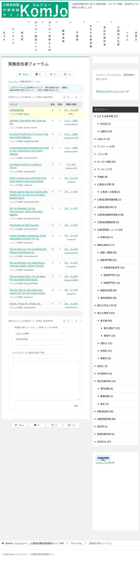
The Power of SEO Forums (24, 225)
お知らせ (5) (103, 139)
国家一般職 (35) (108, 252)
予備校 (77, 36)
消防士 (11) (106, 343)
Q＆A (4, 36)
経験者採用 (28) (105, 411)
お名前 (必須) (22, 339)
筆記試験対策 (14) (106, 381)
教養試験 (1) (106, 396)
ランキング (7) (104, 169)
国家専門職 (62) (108, 260)
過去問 (22, 36)
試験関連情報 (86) (106, 419)
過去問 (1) (102, 426)
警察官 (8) (105, 358)
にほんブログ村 (105, 462)
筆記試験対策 (104, 36)
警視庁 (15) (109, 335)
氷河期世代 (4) (104, 373)
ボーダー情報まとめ (49, 36)
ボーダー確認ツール (36, 36)
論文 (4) (104, 404)
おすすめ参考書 (91, 36)
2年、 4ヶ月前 (71, 225)
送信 (76, 406)
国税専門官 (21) (112, 275)
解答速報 (63, 35)
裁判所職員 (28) (108, 298)
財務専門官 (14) (112, 282)
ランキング (13, 36)
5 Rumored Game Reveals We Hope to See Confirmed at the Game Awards (29, 150)
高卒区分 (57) (104, 441)
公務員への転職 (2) (110, 192)
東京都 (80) (106, 320)
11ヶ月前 (71, 164)
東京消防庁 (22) (112, 328)
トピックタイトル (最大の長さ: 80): (28, 352)
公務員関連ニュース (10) (109, 229)
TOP (34, 543)
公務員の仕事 (118, 36)
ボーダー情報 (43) (106, 161)
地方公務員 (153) (106, 313)
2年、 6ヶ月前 (71, 235)
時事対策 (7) (106, 237)
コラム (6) (102, 154)
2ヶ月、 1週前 (35, 90)
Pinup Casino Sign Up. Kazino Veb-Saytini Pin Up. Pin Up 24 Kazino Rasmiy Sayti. (29, 194)
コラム (127, 36)
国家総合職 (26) (108, 290)
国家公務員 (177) (106, 245)
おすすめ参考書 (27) (107, 116)
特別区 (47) (106, 350)
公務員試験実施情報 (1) (109, 199)
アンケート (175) (106, 146)
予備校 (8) (102, 176)
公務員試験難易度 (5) (108, 222)
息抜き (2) (102, 366)
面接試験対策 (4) (105, 434)
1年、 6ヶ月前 (71, 178)
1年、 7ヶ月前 (71, 192)
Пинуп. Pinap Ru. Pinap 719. (25, 303)
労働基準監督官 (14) (114, 267)
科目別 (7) (105, 124)
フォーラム (13, 81)
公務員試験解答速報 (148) (110, 214)
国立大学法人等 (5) (107, 305)
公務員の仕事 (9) (105, 184)
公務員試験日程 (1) (107, 207)
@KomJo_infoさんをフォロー (112, 91)
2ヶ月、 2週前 (71, 148)
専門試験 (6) (106, 388)
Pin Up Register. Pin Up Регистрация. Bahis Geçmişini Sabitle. (26, 211)
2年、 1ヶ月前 (71, 208)
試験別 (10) (106, 131)
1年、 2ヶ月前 (71, 110)
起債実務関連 (17, 110)
